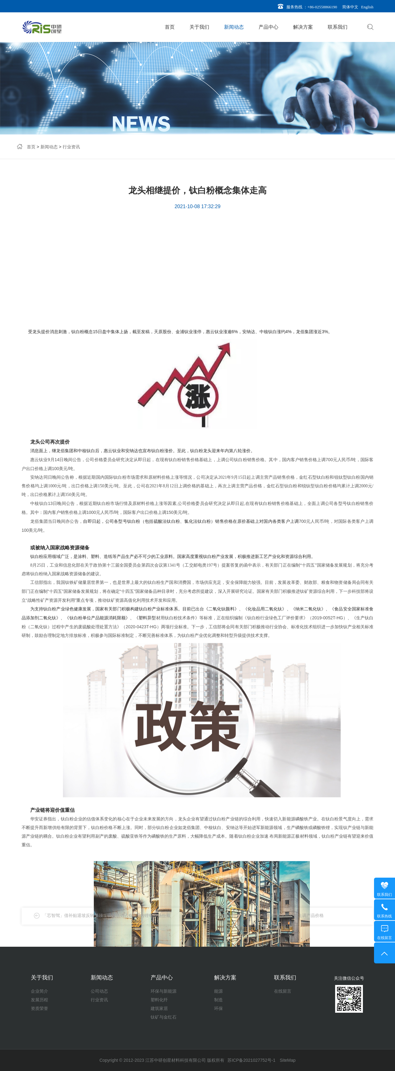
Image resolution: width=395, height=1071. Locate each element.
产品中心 (268, 27)
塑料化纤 (159, 999)
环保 (218, 1008)
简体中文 (349, 7)
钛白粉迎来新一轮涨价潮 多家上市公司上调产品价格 (273, 921)
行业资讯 (71, 147)
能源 (218, 991)
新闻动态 (234, 27)
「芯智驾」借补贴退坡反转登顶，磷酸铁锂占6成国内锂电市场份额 (106, 921)
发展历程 (39, 999)
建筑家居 (159, 1008)
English (366, 7)
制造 (218, 999)
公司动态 (99, 991)
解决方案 (303, 27)
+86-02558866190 (322, 7)
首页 (170, 27)
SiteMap (287, 1060)
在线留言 (282, 991)
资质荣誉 (39, 1008)
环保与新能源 (164, 991)
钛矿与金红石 (164, 1017)
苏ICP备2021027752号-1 (251, 1060)
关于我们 (199, 27)
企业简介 (39, 991)
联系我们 (337, 27)
